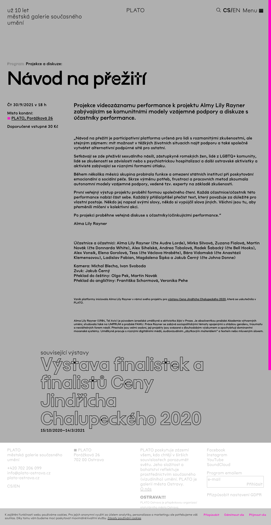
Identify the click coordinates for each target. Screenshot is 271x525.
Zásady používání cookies (124, 518)
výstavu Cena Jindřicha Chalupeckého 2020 (197, 299)
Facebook (216, 450)
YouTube (215, 459)
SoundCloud (219, 464)
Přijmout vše (257, 514)
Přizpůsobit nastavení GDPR (234, 495)
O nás (146, 489)
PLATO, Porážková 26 (32, 118)
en (236, 10)
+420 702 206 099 (24, 468)
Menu (253, 10)
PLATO (135, 10)
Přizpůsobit (211, 514)
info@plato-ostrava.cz (29, 473)
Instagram (217, 455)
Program (15, 64)
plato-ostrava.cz (23, 478)
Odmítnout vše (234, 514)
